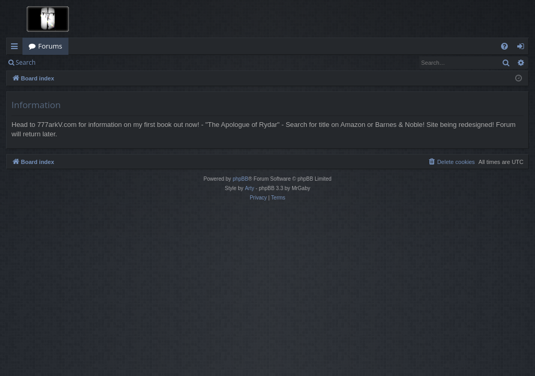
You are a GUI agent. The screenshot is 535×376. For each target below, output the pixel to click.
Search (26, 62)
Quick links (16, 48)
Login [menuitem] (523, 48)
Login (58, 62)
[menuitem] (504, 46)
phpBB (240, 179)
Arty (249, 188)
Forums (50, 46)
